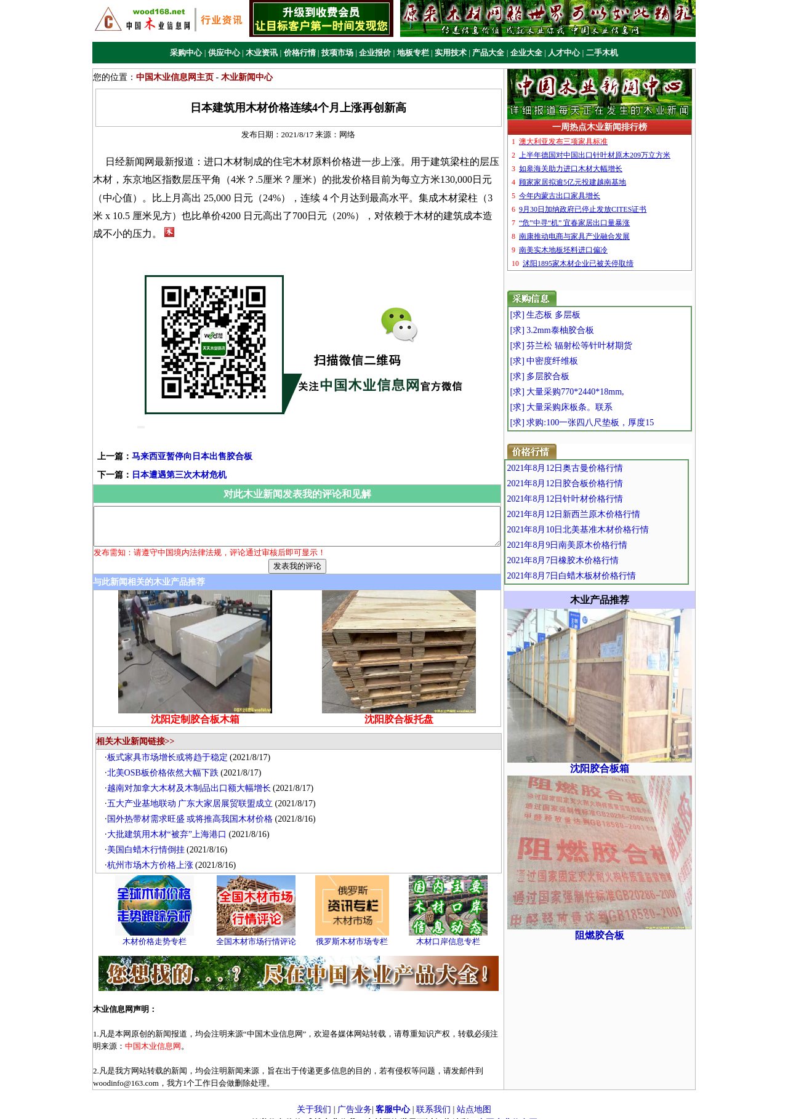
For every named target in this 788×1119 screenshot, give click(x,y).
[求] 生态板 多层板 (568, 314)
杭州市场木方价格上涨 (153, 854)
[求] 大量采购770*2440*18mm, (590, 391)
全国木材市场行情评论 (259, 931)
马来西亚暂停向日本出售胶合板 (172, 438)
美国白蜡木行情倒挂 (149, 838)
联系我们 (433, 1099)
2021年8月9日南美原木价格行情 (593, 545)
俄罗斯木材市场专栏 (356, 931)
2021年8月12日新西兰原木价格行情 (600, 514)
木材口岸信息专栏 (451, 931)
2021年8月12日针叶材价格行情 (591, 498)
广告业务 (354, 1099)
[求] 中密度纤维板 (567, 361)
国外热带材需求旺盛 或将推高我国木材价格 (193, 807)
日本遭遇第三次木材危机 (159, 457)
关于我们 (314, 1099)
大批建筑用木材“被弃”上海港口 (170, 823)
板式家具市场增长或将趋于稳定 (170, 746)
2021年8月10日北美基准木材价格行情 (604, 529)
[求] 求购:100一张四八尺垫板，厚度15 (605, 422)
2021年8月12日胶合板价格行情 (591, 483)
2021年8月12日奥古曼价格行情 (591, 468)
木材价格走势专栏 (158, 931)
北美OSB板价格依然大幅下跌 (166, 761)
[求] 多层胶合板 (563, 376)
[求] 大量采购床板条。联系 (584, 407)
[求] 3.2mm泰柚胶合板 (575, 330)
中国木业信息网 (507, 1112)
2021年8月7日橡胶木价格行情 (589, 560)
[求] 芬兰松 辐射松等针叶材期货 (594, 345)
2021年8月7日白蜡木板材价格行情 (597, 575)
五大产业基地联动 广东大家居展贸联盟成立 (193, 792)
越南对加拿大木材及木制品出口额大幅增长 (192, 777)
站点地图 (474, 1099)
